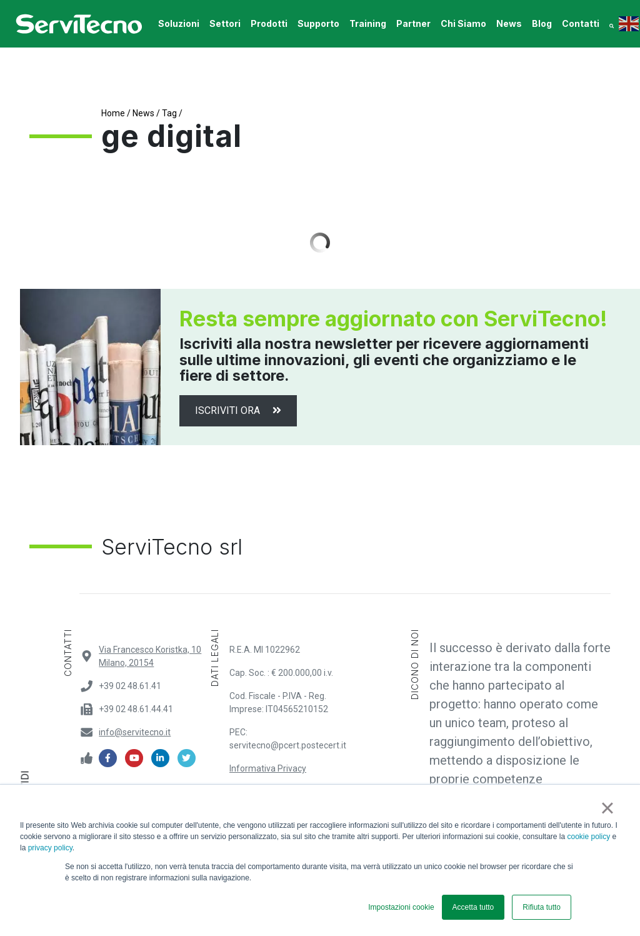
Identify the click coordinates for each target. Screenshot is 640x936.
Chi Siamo (463, 23)
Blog (542, 23)
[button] (611, 23)
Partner (413, 23)
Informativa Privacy (267, 768)
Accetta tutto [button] (473, 907)
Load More (320, 242)
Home (113, 113)
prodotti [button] (269, 23)
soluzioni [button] (178, 23)
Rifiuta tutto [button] (541, 907)
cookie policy (589, 836)
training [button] (367, 23)
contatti (580, 23)
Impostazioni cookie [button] (401, 907)
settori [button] (225, 23)
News (509, 23)
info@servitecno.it (135, 732)
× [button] (607, 807)
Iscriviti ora (238, 410)
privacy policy (50, 847)
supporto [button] (318, 23)
